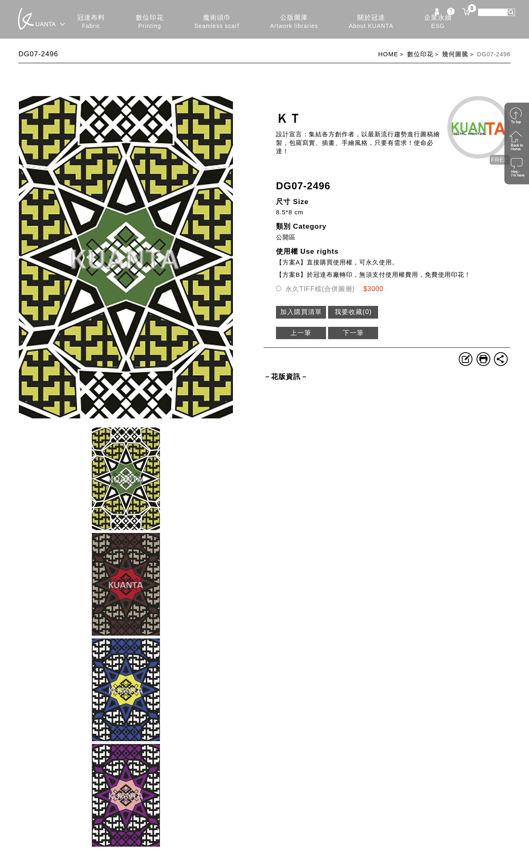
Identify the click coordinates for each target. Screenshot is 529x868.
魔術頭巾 (216, 22)
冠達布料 (91, 22)
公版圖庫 (294, 22)
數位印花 (150, 22)
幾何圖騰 (455, 54)
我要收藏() (353, 311)
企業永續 (438, 22)
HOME (388, 54)
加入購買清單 (301, 311)
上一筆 (300, 332)
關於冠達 (371, 22)
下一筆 (353, 332)
